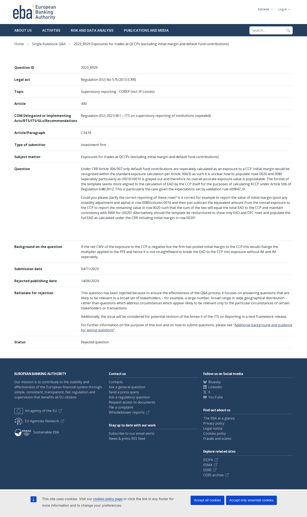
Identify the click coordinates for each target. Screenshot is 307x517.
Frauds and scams (217, 438)
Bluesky (214, 382)
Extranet (263, 9)
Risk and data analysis (92, 30)
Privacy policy (213, 423)
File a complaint (121, 407)
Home (19, 44)
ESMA (207, 465)
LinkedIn (215, 387)
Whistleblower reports (126, 412)
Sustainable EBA (36, 432)
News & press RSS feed (127, 438)
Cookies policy (214, 433)
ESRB (207, 470)
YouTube (215, 397)
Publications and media (146, 30)
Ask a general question (127, 387)
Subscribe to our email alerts (131, 433)
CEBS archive (213, 475)
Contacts (116, 382)
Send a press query (124, 392)
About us (23, 30)
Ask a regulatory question (129, 397)
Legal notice (212, 428)
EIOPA (208, 459)
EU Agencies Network (36, 421)
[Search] (288, 30)
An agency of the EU (35, 410)
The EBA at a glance (219, 418)
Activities (51, 30)
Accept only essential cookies (251, 500)
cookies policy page (108, 499)
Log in (282, 9)
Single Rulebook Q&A (49, 44)
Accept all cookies (207, 500)
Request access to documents (132, 402)
